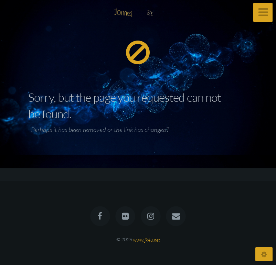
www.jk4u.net (146, 239)
